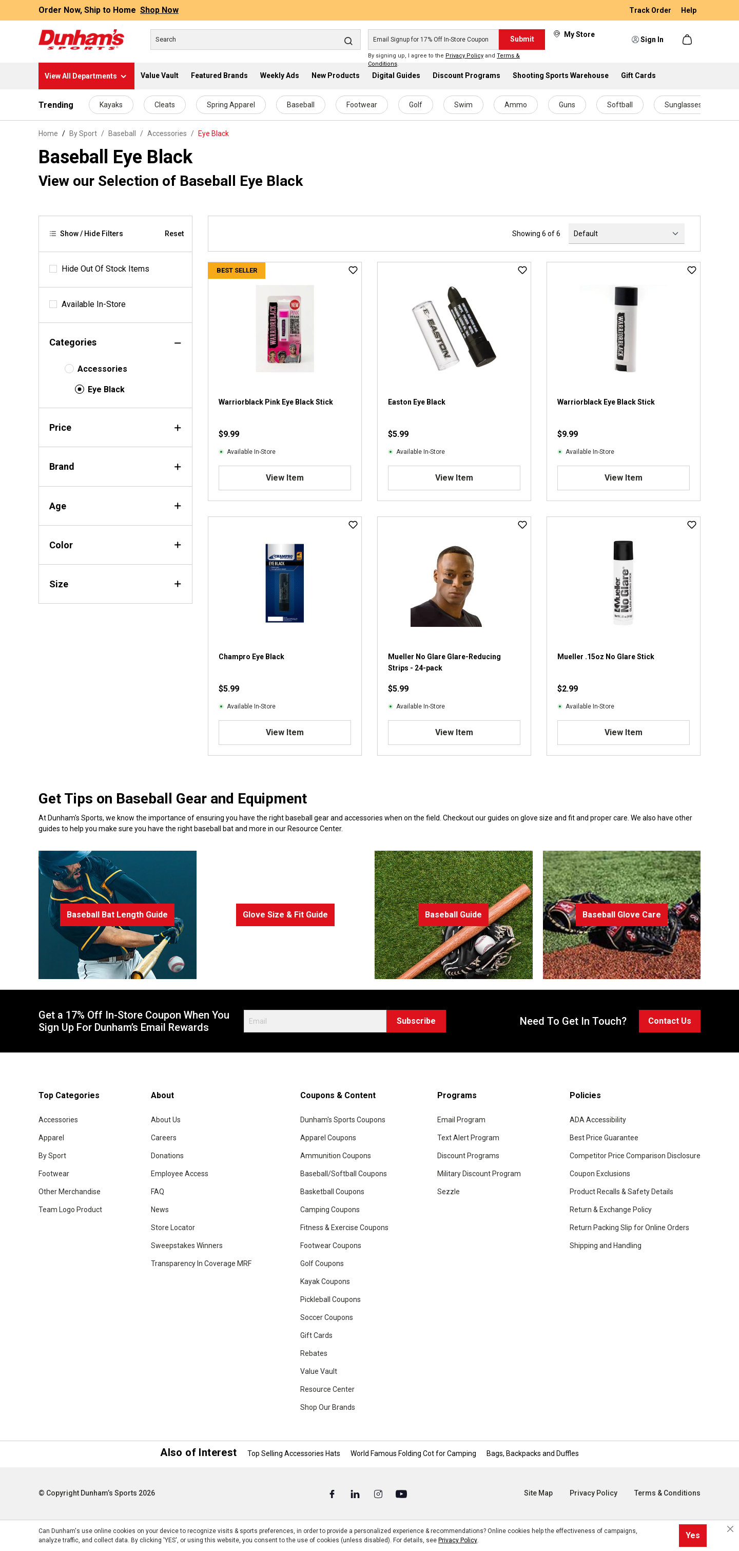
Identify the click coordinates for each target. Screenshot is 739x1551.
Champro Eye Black (251, 657)
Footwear (361, 105)
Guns (567, 105)
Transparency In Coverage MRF (201, 1263)
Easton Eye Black (416, 402)
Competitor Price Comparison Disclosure (635, 1156)
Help (688, 10)
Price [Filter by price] (115, 427)
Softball (620, 105)
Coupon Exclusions (600, 1174)
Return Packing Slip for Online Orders (629, 1227)
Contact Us (669, 1021)
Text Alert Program (468, 1138)
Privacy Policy (464, 55)
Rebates (313, 1353)
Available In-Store (94, 304)
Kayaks (111, 105)
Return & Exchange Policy (611, 1209)
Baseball (301, 105)
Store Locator (173, 1227)
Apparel (51, 1138)
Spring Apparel (231, 105)
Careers (164, 1138)
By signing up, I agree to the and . (444, 60)
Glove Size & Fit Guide (285, 915)
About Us (166, 1120)
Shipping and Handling (605, 1245)
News (160, 1209)
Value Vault (318, 1371)
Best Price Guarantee (604, 1138)
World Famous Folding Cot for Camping (413, 1453)
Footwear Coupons (330, 1245)
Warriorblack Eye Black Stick (606, 402)
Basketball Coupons (332, 1192)
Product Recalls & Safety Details (621, 1192)
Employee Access (179, 1174)
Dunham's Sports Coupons (342, 1120)
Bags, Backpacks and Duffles (533, 1453)
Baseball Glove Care (621, 915)
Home (48, 133)
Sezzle (448, 1192)
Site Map (538, 1493)
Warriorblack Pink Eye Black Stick (276, 402)
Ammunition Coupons (335, 1156)
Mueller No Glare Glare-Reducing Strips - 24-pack (444, 662)
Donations (167, 1156)
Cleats (164, 105)
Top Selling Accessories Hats (293, 1453)
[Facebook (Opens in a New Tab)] (332, 1493)
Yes (693, 1535)
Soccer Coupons (326, 1317)
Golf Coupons (322, 1263)
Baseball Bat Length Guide (117, 915)
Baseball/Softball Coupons (343, 1174)
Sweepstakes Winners (187, 1245)
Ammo (515, 105)
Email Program (461, 1120)
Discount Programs (468, 1156)
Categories (115, 342)
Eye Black (106, 389)
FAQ (157, 1192)
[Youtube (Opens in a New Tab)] (401, 1493)
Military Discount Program (479, 1174)
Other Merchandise (69, 1192)
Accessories (102, 369)
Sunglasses (683, 105)
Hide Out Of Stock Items (105, 269)
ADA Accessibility (598, 1120)
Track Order (651, 10)
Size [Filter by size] (115, 584)
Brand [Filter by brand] (115, 466)
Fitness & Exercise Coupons (344, 1227)
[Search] (255, 39)
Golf (415, 105)
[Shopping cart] (688, 39)
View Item (285, 478)
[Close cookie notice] (730, 1529)
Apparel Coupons (328, 1138)
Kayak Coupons (325, 1281)
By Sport (52, 1156)
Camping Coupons (330, 1209)
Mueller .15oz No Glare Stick (605, 657)
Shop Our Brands (327, 1407)
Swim (463, 105)
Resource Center (327, 1389)
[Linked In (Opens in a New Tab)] (355, 1493)
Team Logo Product (70, 1209)
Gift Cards (316, 1335)
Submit (522, 39)
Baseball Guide (453, 915)
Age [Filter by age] (115, 506)
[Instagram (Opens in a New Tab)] (379, 1493)
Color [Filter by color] (115, 545)
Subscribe (416, 1021)
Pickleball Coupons (330, 1299)
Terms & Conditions (667, 1493)
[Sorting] (627, 233)
